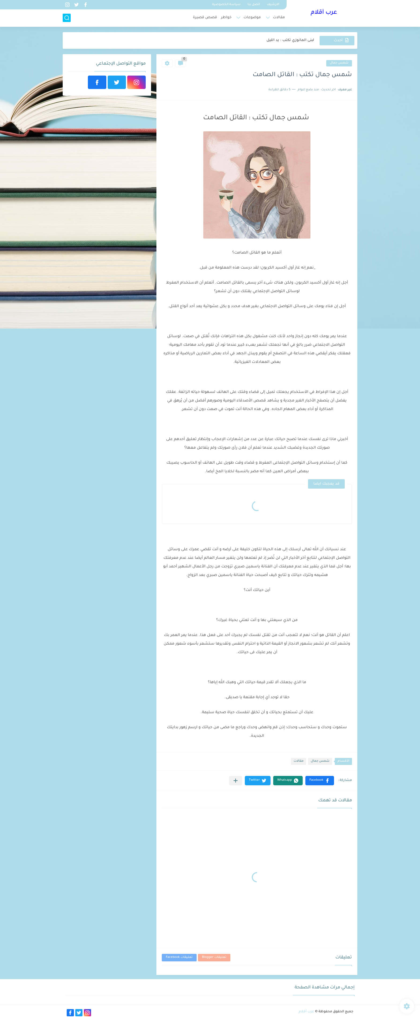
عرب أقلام (324, 13)
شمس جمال (339, 63)
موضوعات (252, 18)
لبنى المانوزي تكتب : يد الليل (290, 40)
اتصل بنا (254, 4)
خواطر (226, 18)
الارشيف (273, 4)
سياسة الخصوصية (226, 4)
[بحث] (67, 18)
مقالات (279, 18)
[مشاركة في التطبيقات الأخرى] (235, 780)
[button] (319, 780)
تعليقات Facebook (179, 957)
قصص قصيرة (205, 18)
